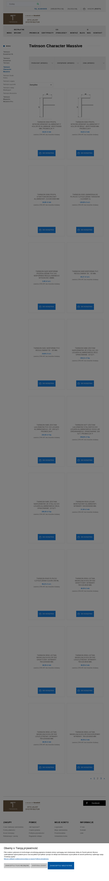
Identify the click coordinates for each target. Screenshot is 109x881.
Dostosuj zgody (39, 865)
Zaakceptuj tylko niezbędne (17, 865)
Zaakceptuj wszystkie (61, 866)
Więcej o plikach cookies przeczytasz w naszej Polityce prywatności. (26, 859)
